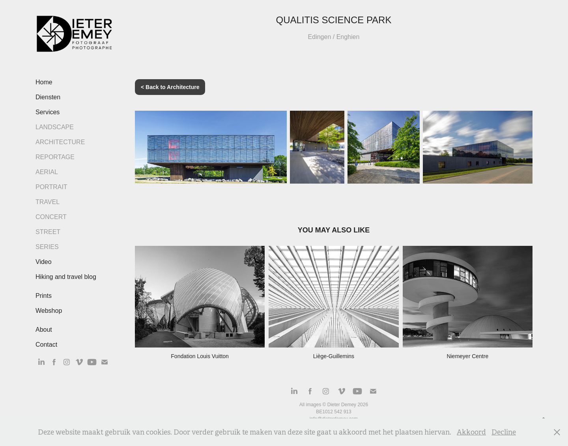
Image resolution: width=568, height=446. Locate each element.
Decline (503, 432)
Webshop (49, 310)
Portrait (51, 187)
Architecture (60, 142)
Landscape (55, 127)
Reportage (55, 157)
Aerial (47, 172)
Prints (44, 295)
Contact (46, 344)
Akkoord (471, 432)
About (44, 329)
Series (47, 246)
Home (44, 82)
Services (48, 112)
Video (44, 261)
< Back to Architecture (170, 87)
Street (48, 232)
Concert (51, 217)
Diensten (48, 97)
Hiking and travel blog (66, 276)
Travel (48, 202)
